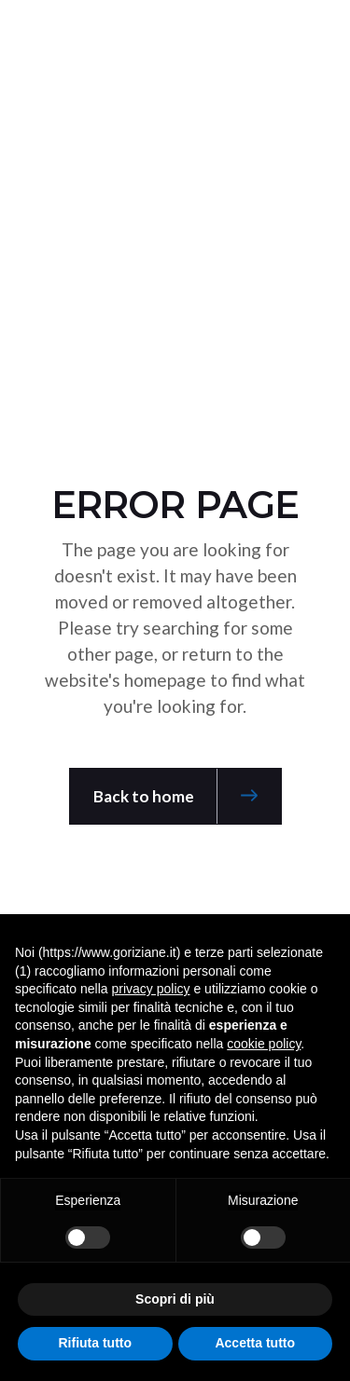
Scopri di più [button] (175, 1299)
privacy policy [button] (151, 988)
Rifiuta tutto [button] (95, 1342)
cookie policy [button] (264, 1043)
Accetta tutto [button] (255, 1342)
